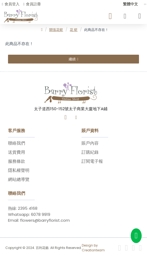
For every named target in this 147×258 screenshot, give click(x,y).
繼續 (72, 59)
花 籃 (74, 29)
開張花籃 (56, 29)
